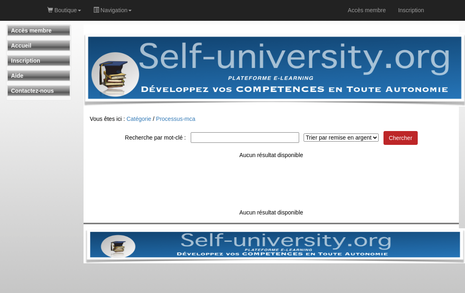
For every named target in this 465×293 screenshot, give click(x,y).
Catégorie (138, 119)
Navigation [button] (112, 10)
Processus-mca (175, 119)
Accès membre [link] (367, 10)
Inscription (25, 60)
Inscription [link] (411, 10)
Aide (17, 75)
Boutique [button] (64, 10)
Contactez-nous (32, 90)
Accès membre (31, 30)
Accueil (21, 45)
